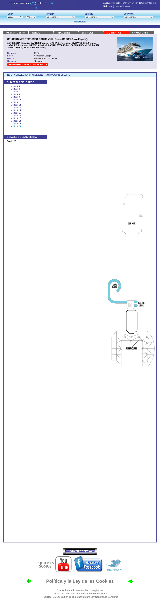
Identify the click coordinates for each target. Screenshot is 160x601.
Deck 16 (17, 116)
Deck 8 (17, 94)
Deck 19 (17, 124)
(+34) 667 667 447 (129, 3)
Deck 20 (17, 126)
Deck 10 (17, 100)
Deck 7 (17, 92)
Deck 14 (17, 110)
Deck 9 (17, 97)
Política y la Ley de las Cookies (80, 581)
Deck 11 (17, 102)
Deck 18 (17, 121)
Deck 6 (17, 89)
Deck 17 (17, 118)
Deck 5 (17, 86)
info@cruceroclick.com (119, 6)
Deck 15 (17, 113)
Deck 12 (17, 105)
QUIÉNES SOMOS (46, 564)
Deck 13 (17, 108)
